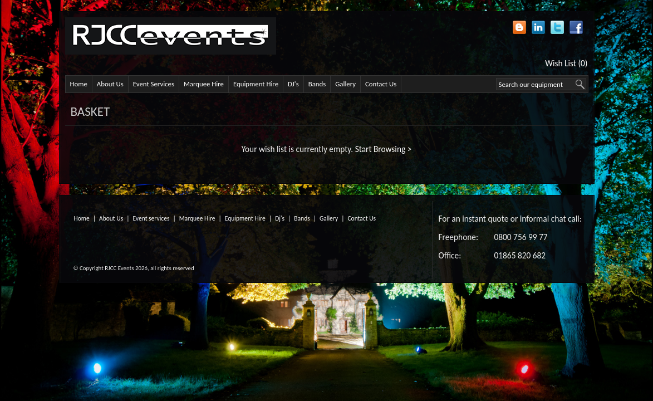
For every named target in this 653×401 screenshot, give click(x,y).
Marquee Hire (204, 84)
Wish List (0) (566, 63)
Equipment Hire (255, 84)
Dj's (279, 218)
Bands (317, 84)
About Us (110, 84)
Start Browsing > (383, 149)
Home (78, 84)
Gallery (345, 84)
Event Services (153, 84)
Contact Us (380, 84)
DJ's (293, 84)
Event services (151, 218)
